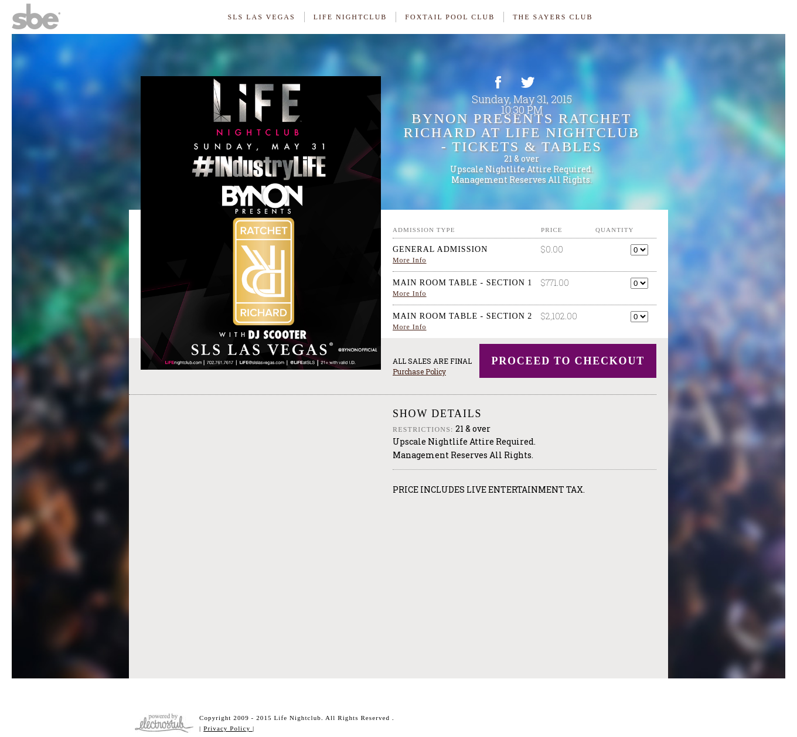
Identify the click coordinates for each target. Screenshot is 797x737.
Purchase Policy (419, 371)
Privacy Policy (228, 728)
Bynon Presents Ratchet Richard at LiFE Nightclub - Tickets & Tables (522, 132)
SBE (41, 14)
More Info (410, 260)
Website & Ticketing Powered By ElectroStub (164, 723)
